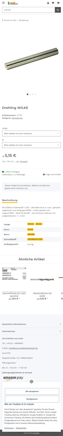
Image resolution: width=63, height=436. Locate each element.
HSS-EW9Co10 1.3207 (35, 239)
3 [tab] (33, 94)
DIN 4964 (31, 234)
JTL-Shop (36, 433)
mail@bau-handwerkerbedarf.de (23, 348)
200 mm (39, 224)
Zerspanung (17, 118)
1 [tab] (27, 94)
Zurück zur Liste (10, 20)
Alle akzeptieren (32, 391)
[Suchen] (28, 10)
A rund (30, 229)
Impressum (9, 428)
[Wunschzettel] (52, 3)
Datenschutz (21, 428)
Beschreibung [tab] (9, 200)
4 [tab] (35, 94)
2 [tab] (30, 94)
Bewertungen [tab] (29, 200)
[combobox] (31, 133)
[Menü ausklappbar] (3, 1)
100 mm (31, 224)
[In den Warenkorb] (4, 28)
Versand (23, 161)
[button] (48, 3)
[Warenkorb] (58, 3)
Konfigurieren (32, 399)
